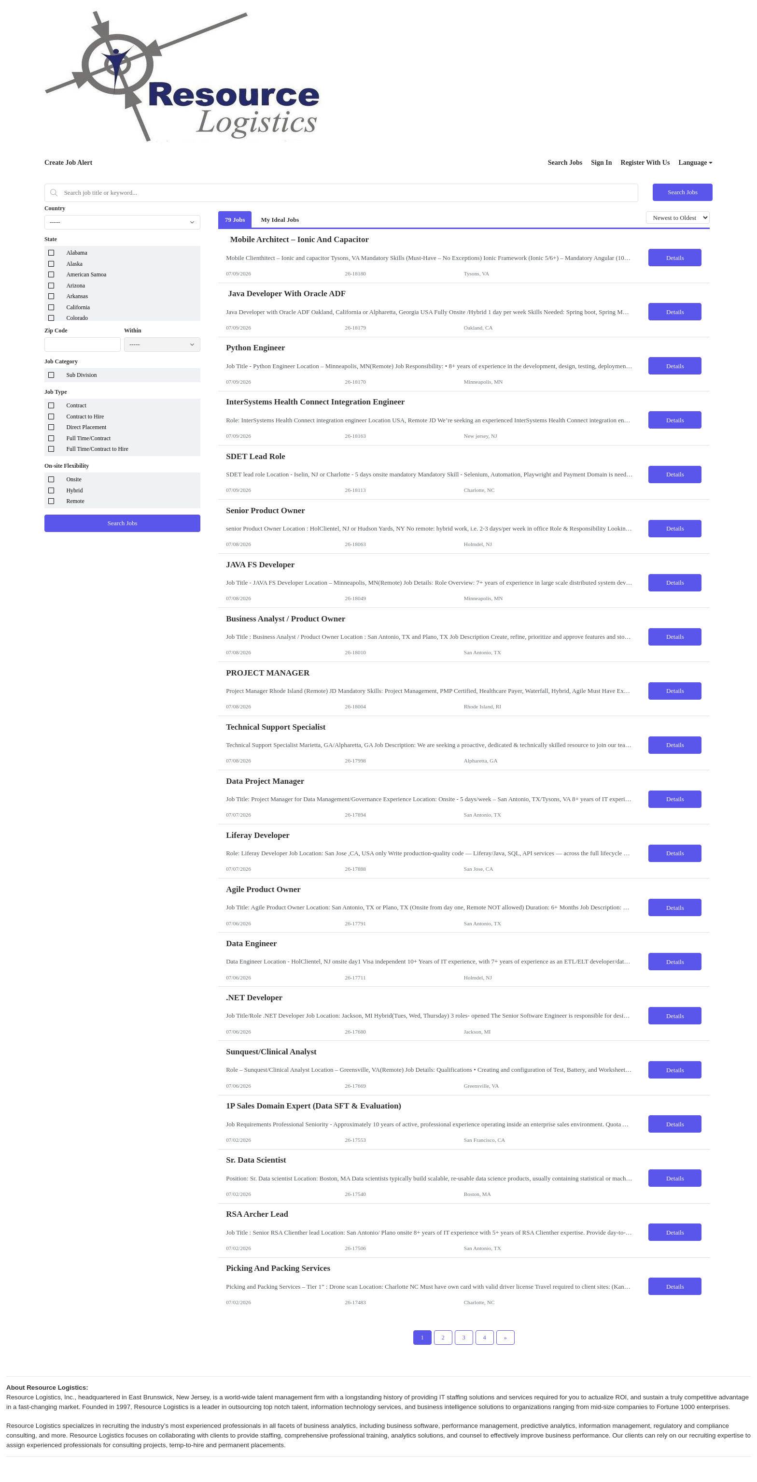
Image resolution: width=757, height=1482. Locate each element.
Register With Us (645, 162)
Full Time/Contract (88, 438)
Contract (76, 405)
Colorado (77, 318)
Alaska (74, 263)
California (78, 307)
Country (54, 208)
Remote (75, 501)
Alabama (76, 252)
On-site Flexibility (66, 465)
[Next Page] (505, 1337)
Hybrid (74, 490)
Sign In (601, 162)
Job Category (61, 361)
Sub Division (81, 375)
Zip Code (56, 330)
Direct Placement (86, 427)
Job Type (55, 391)
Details (675, 257)
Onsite (73, 479)
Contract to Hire (85, 416)
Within (132, 330)
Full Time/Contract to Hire (97, 449)
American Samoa (86, 274)
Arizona (75, 285)
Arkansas (77, 296)
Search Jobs (565, 162)
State (50, 239)
